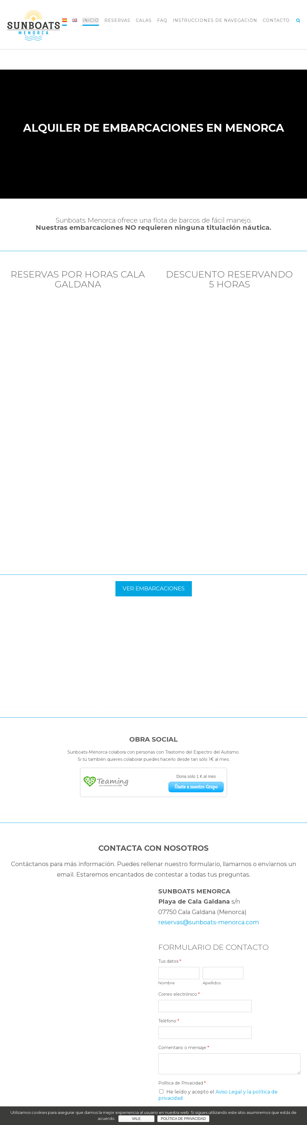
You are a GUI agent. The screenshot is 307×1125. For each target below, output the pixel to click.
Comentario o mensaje (183, 951)
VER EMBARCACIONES (154, 588)
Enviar (176, 1018)
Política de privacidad (183, 1119)
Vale (136, 1119)
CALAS (144, 21)
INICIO (90, 21)
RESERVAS (117, 21)
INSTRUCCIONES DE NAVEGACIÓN (215, 21)
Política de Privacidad (182, 987)
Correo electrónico (179, 898)
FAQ (162, 21)
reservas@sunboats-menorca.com (208, 826)
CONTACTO (276, 21)
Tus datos (169, 865)
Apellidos (212, 886)
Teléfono (168, 925)
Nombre (166, 886)
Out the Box (164, 1100)
